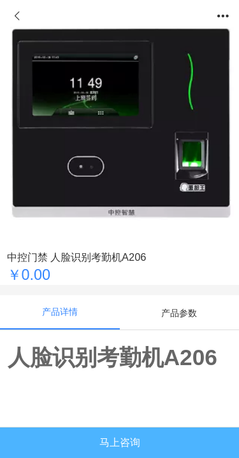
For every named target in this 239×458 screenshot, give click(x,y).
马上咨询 (119, 442)
